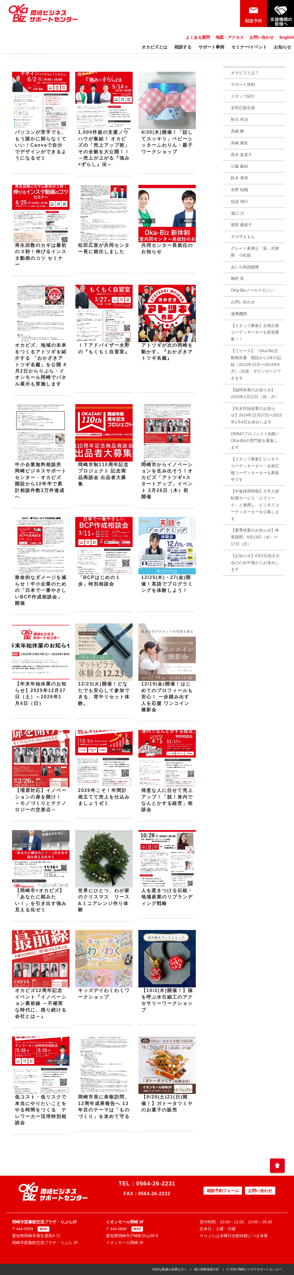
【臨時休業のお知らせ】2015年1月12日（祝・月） (255, 393)
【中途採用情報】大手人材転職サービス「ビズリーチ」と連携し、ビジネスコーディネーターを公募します (255, 505)
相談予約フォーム (223, 1190)
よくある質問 (198, 37)
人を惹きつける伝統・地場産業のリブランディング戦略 (167, 897)
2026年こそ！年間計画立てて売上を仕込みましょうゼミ (104, 797)
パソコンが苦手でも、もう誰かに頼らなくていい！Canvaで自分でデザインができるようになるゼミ (41, 145)
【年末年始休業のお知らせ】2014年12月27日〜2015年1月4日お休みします (256, 415)
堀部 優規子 (241, 224)
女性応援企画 (243, 107)
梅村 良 (237, 278)
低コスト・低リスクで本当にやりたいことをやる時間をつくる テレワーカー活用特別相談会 (41, 1109)
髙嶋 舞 (237, 131)
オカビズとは (154, 46)
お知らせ (282, 46)
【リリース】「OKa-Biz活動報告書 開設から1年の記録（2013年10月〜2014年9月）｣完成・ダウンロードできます (256, 364)
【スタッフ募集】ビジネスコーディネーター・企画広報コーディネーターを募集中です (255, 469)
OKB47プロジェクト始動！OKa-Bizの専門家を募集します (255, 440)
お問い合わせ (261, 37)
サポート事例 (211, 46)
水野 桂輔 (239, 189)
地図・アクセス (230, 37)
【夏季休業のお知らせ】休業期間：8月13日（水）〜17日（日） (255, 537)
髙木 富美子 (241, 154)
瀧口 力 (237, 213)
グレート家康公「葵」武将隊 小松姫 (255, 251)
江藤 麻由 (239, 166)
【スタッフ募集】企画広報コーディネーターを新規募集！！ (255, 332)
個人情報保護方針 (206, 1269)
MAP (43, 1229)
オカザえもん (243, 236)
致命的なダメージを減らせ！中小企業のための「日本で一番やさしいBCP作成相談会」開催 (41, 590)
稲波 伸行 (239, 201)
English (286, 37)
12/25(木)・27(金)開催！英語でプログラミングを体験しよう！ (167, 584)
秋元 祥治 (239, 119)
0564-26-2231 (156, 1183)
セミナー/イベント (249, 46)
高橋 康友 (239, 143)
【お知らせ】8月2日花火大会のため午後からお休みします (255, 562)
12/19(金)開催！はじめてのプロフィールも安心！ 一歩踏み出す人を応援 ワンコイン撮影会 (167, 696)
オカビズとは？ (245, 72)
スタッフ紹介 (243, 96)
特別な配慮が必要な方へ (169, 1269)
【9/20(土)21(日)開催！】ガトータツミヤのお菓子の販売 (167, 1103)
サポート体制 (243, 84)
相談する (183, 46)
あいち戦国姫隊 (245, 267)
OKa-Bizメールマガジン (252, 290)
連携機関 (239, 313)
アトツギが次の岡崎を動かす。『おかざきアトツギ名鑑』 (167, 352)
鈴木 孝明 (239, 178)
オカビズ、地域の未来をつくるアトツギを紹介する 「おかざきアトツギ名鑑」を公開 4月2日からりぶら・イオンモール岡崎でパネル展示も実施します (41, 364)
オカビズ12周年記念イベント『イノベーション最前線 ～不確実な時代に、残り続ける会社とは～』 (41, 1003)
